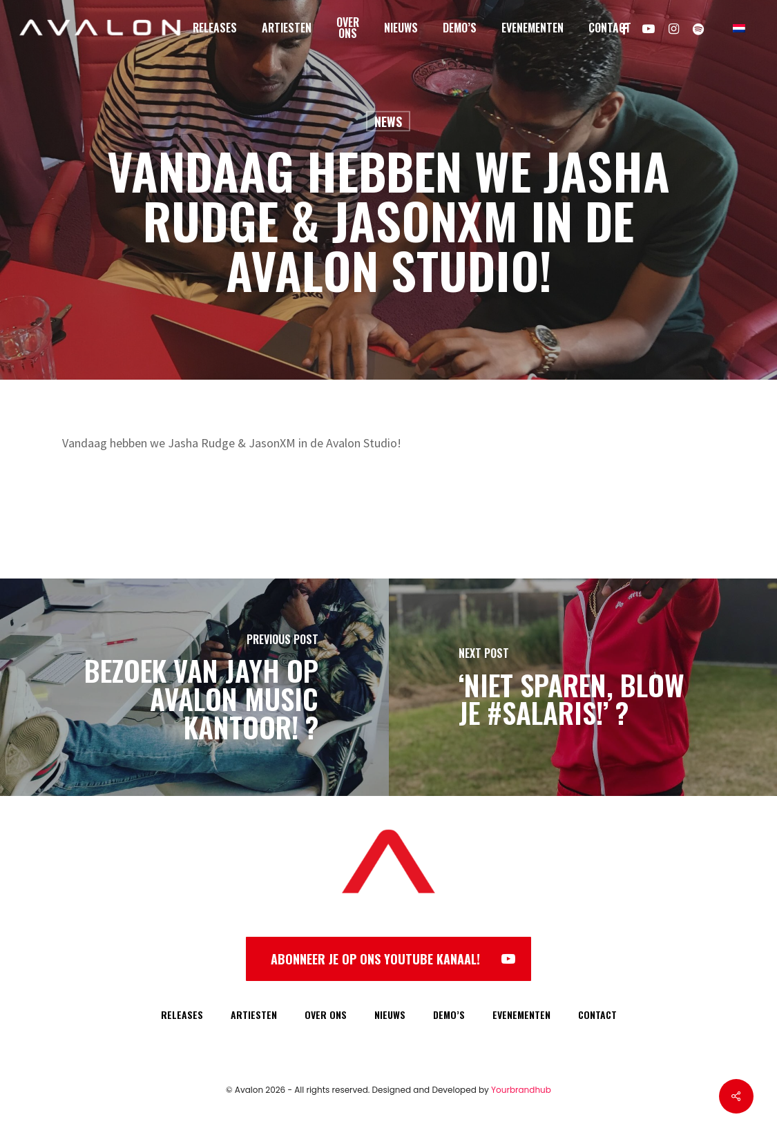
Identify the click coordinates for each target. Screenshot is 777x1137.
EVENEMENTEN (521, 1014)
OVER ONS (326, 1014)
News (388, 121)
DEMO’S (449, 1014)
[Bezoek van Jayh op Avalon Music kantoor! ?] (194, 687)
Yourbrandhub (521, 1090)
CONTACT (597, 1014)
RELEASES (182, 1014)
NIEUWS (389, 1014)
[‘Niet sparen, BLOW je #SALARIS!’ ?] (583, 687)
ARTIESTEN (254, 1014)
